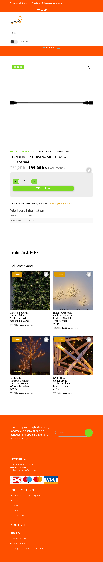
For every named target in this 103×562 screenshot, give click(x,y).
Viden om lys (19, 515)
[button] (88, 67)
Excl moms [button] (23, 41)
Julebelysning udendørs (24, 151)
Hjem (12, 151)
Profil (15, 505)
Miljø (15, 510)
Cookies (17, 500)
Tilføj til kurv (43, 188)
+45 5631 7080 (20, 538)
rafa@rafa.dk (19, 543)
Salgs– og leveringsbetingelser (26, 495)
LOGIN (44, 9)
